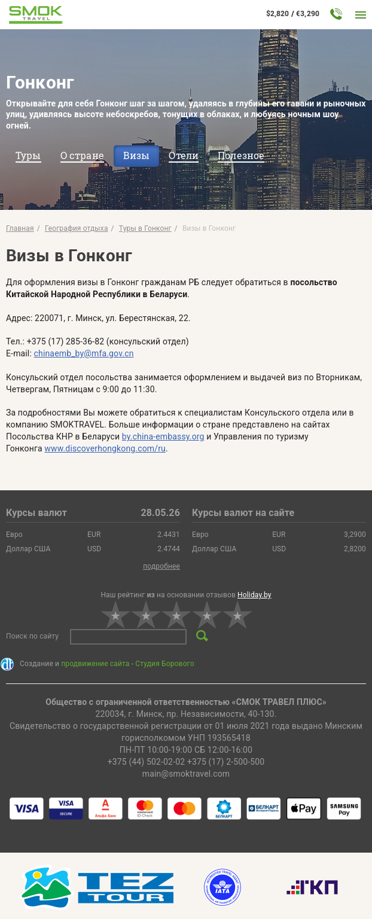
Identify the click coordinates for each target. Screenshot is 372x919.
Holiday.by (254, 595)
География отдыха (76, 228)
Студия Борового (164, 664)
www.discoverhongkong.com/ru (105, 448)
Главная (20, 228)
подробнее (161, 566)
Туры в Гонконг (145, 228)
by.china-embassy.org (163, 436)
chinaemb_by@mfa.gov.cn (84, 353)
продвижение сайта (95, 664)
